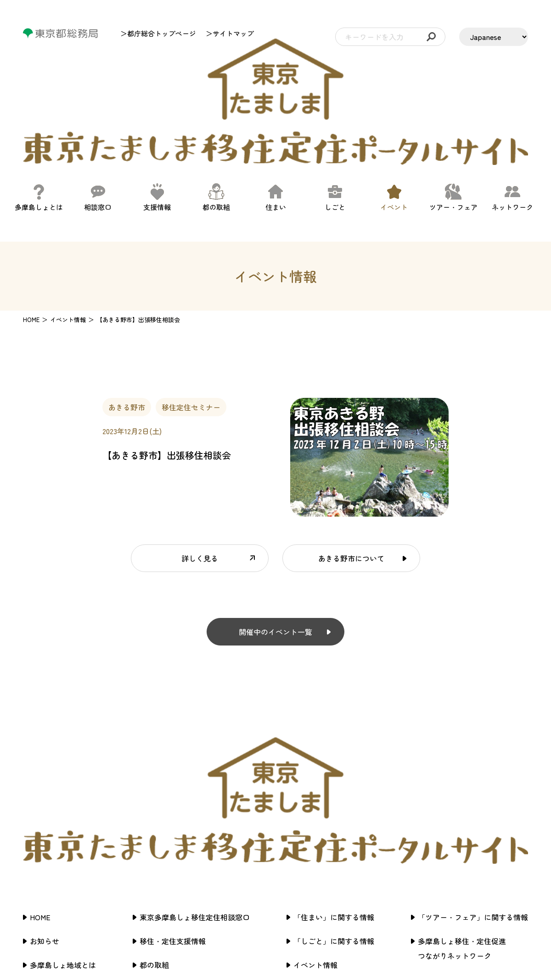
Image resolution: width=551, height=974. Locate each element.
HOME (31, 242)
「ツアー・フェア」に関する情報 (473, 761)
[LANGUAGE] (493, 37)
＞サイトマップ (230, 33)
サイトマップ (440, 848)
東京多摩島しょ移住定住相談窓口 (195, 761)
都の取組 (154, 809)
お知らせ (44, 785)
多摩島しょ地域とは (63, 809)
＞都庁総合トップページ (158, 33)
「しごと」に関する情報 (333, 785)
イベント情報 (315, 809)
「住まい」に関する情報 (333, 761)
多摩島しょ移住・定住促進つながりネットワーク (462, 793)
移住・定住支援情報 (173, 785)
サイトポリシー (443, 824)
